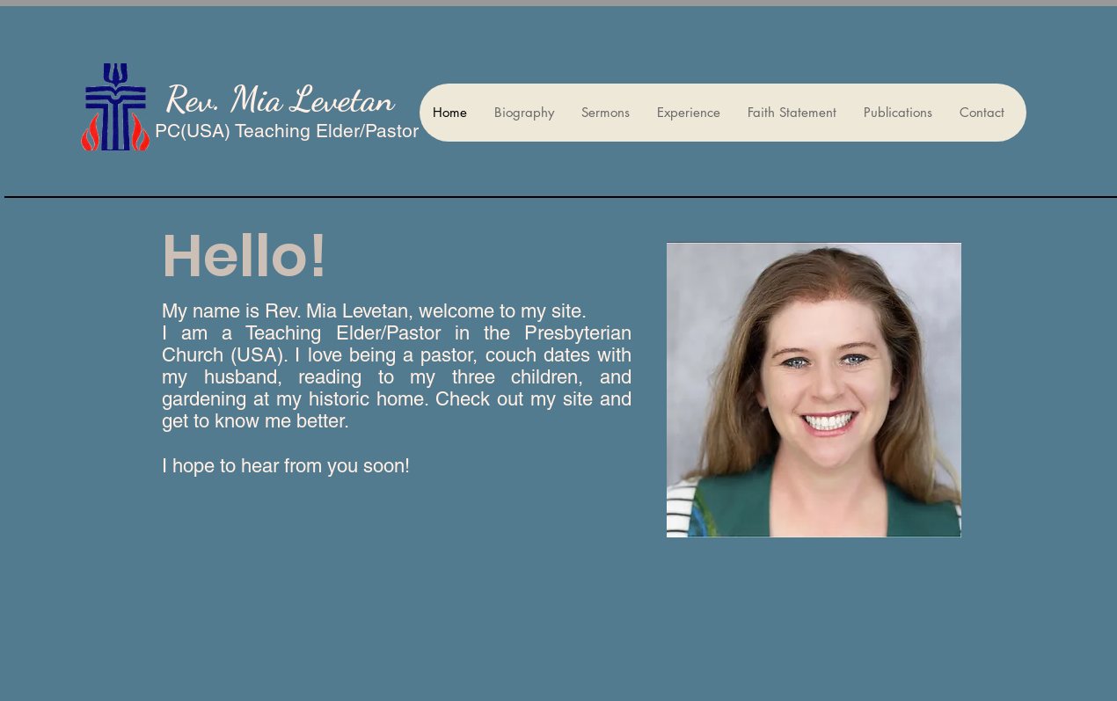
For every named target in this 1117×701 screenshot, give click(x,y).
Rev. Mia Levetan (279, 98)
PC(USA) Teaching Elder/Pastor (287, 131)
